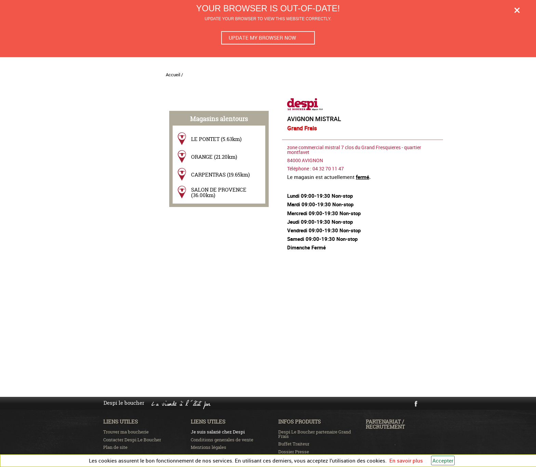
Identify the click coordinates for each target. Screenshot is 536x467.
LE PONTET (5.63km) (216, 139)
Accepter (442, 460)
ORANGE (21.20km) (214, 156)
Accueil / (174, 75)
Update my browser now (262, 37)
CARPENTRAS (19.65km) (220, 174)
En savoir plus (406, 460)
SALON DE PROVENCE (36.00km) (218, 192)
